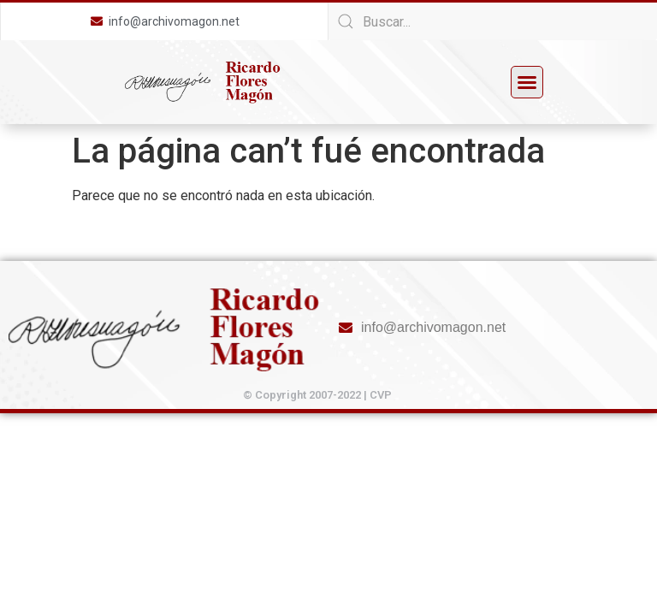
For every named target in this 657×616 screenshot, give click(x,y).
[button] (527, 82)
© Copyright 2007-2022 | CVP (317, 394)
